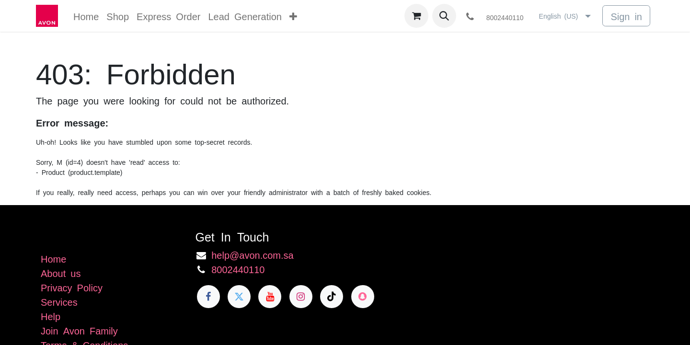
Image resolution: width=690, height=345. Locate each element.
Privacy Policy (72, 287)
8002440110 (237, 268)
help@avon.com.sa (252, 254)
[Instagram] (300, 296)
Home (53, 258)
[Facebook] (208, 296)
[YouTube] (269, 296)
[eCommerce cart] (416, 16)
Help (50, 315)
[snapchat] (362, 296)
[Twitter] (239, 296)
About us (60, 272)
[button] (444, 16)
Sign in (626, 16)
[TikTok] (331, 296)
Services (59, 301)
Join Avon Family (79, 330)
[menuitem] (86, 16)
